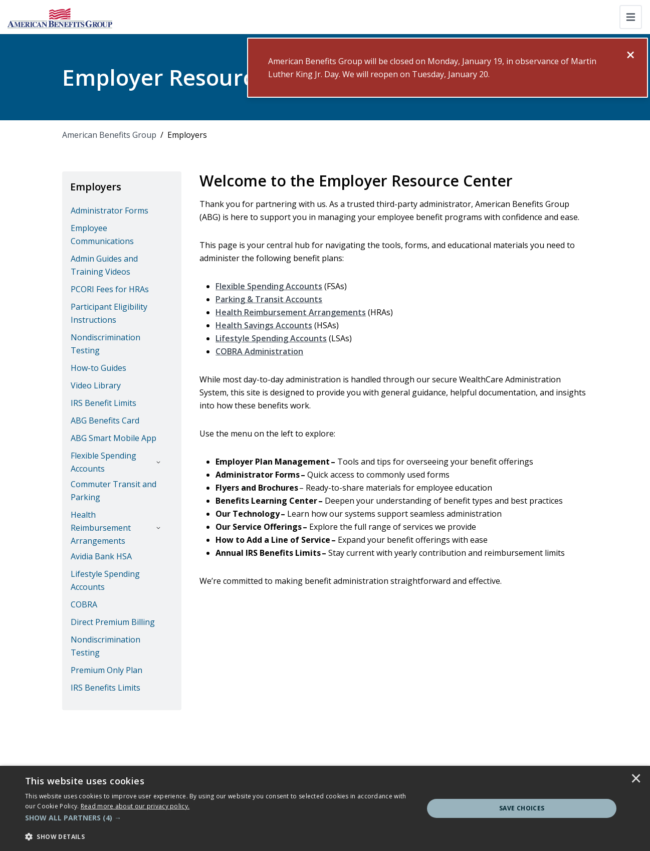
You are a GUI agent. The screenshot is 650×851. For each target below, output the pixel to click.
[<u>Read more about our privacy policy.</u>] (135, 806)
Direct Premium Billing (113, 621)
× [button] (635, 779)
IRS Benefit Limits (103, 402)
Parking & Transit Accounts (268, 299)
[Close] (630, 55)
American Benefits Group (109, 134)
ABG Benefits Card (105, 420)
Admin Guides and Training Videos (104, 265)
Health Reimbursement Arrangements (290, 312)
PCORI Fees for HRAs (110, 289)
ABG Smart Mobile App (113, 438)
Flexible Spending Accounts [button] (103, 462)
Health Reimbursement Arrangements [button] (101, 527)
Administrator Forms (109, 210)
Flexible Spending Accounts (268, 286)
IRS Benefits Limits (105, 687)
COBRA (84, 604)
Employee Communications (102, 235)
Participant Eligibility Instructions (109, 313)
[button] (218, 817)
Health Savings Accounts (263, 325)
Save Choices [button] (522, 808)
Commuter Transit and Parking (113, 491)
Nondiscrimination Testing (105, 344)
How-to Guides (98, 367)
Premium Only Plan (106, 670)
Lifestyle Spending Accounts (271, 338)
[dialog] (325, 808)
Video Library (96, 385)
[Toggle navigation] (630, 17)
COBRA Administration (259, 351)
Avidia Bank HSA (101, 556)
